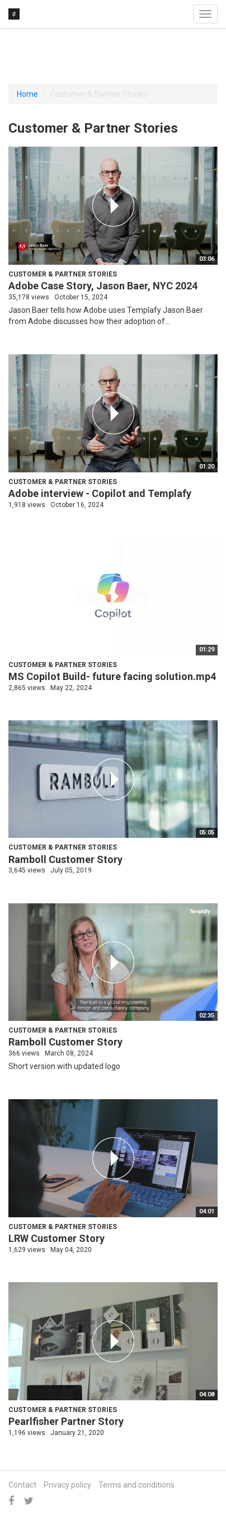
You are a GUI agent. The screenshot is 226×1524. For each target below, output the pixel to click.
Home (27, 94)
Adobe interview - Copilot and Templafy (99, 493)
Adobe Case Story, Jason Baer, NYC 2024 (102, 286)
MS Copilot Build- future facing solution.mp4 (112, 676)
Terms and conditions (136, 1484)
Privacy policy (67, 1484)
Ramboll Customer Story (65, 859)
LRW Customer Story (56, 1238)
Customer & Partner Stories (62, 274)
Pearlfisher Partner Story (66, 1421)
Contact (22, 1484)
